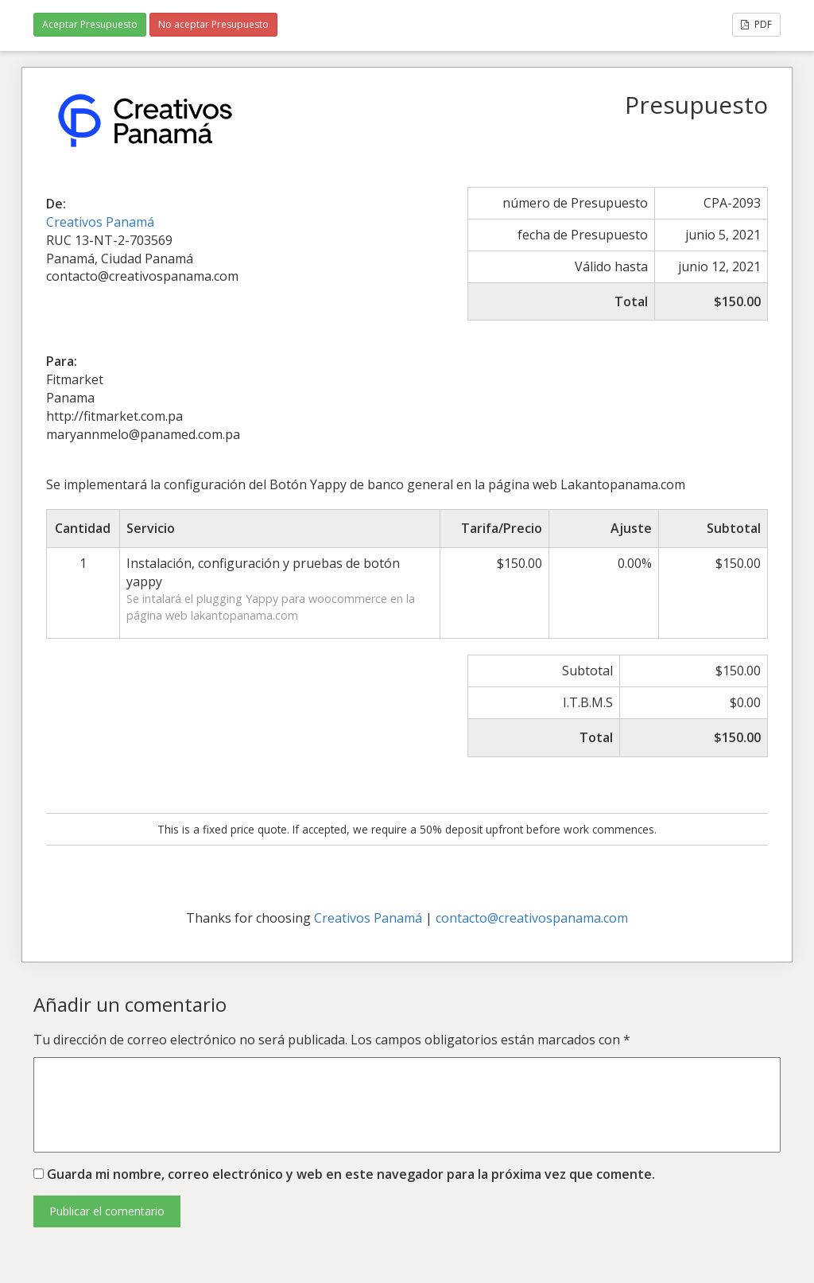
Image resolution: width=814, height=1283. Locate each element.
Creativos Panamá (100, 222)
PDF (756, 24)
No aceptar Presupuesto (213, 24)
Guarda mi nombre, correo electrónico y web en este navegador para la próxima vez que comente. (351, 1174)
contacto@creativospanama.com (532, 918)
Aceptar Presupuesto (90, 24)
